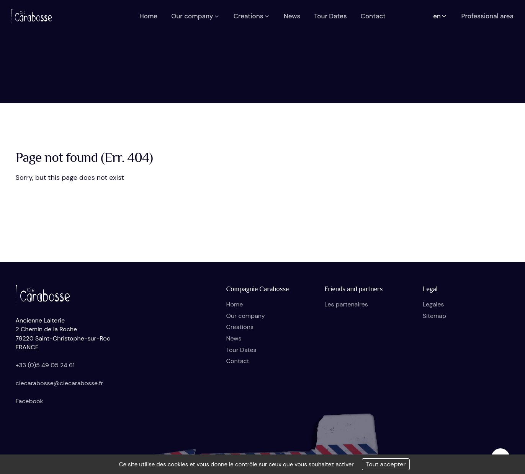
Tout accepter (386, 464)
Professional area (487, 16)
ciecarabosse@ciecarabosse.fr (59, 383)
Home (234, 304)
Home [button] (148, 16)
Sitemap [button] (434, 316)
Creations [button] (252, 16)
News (234, 338)
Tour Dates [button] (330, 16)
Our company (245, 316)
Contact (237, 361)
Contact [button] (373, 16)
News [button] (292, 16)
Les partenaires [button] (346, 304)
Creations (240, 327)
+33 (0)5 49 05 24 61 (45, 365)
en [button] (440, 16)
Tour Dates (241, 350)
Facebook (29, 401)
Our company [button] (195, 16)
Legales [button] (433, 304)
